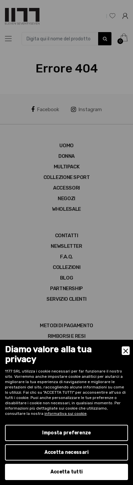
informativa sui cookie (65, 413)
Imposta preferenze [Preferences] (66, 433)
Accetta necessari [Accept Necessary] (66, 452)
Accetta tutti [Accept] (66, 472)
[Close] (126, 350)
